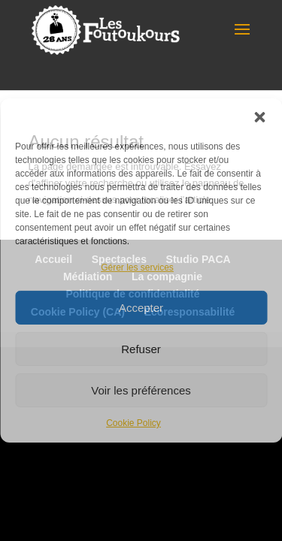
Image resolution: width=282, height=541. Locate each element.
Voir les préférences (141, 390)
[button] (259, 117)
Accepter (141, 307)
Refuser (141, 349)
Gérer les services (137, 267)
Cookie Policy (133, 423)
